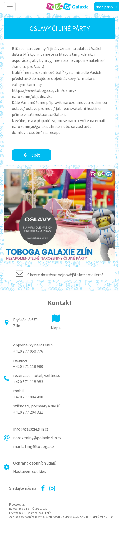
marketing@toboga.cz (33, 446)
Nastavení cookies (29, 471)
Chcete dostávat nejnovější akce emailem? (65, 274)
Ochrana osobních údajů (34, 463)
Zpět (31, 155)
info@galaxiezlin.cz (31, 429)
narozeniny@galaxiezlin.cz (37, 437)
